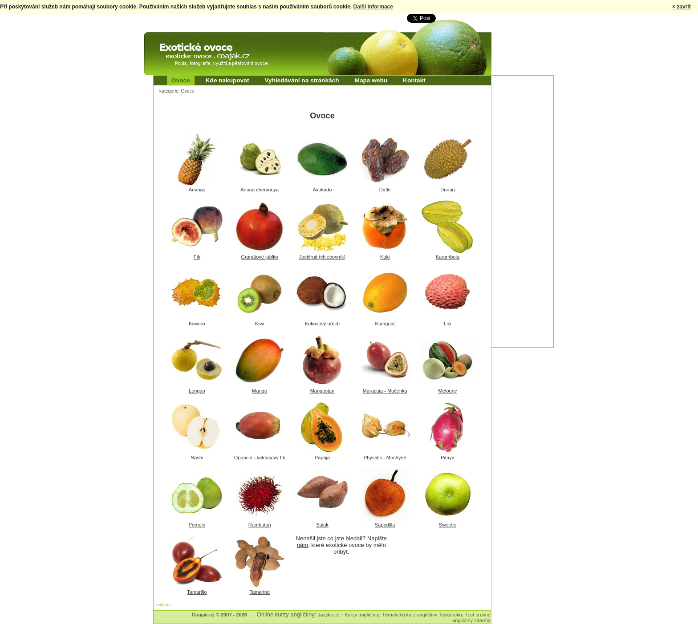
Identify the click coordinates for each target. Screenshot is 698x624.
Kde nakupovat (227, 80)
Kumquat (385, 323)
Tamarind (260, 592)
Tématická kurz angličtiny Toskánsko (422, 614)
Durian (447, 189)
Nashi (197, 457)
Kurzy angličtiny (362, 614)
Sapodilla (385, 524)
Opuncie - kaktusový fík (259, 457)
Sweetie (447, 524)
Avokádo (322, 189)
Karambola (447, 256)
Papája (322, 457)
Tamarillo (197, 592)
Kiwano (197, 323)
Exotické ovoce (167, 40)
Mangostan (322, 390)
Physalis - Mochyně (385, 457)
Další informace (373, 7)
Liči (447, 323)
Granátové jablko (259, 256)
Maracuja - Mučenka (385, 390)
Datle (385, 189)
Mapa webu (371, 80)
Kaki (385, 256)
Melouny (447, 390)
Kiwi (259, 323)
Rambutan (259, 524)
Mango (259, 390)
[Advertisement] (527, 209)
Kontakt (414, 80)
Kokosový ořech (322, 323)
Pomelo (197, 524)
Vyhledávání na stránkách (301, 80)
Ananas (197, 189)
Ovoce (180, 80)
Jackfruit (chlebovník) (322, 256)
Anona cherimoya (259, 189)
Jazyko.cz (329, 614)
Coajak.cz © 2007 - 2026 (219, 614)
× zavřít (681, 7)
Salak (322, 524)
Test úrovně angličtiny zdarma (471, 617)
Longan (197, 390)
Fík (197, 256)
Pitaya (448, 457)
